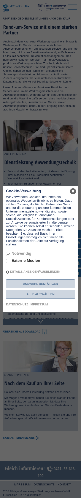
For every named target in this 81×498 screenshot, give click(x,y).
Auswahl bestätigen (40, 283)
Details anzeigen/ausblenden (35, 271)
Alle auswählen (40, 294)
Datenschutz (17, 304)
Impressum (39, 304)
